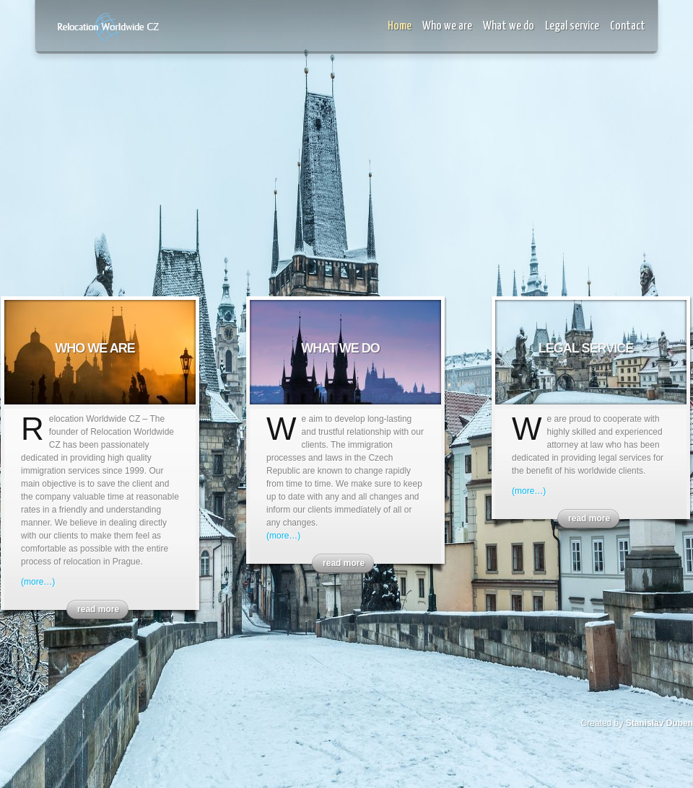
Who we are (447, 26)
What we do (508, 26)
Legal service (572, 26)
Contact (627, 26)
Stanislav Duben (659, 723)
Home (399, 26)
